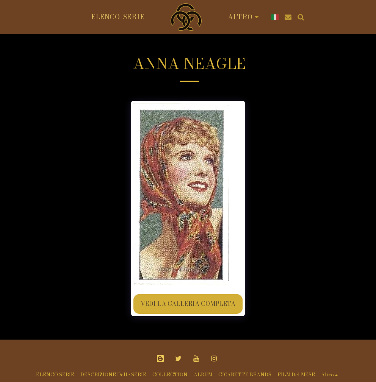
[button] (285, 17)
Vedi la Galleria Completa (188, 303)
